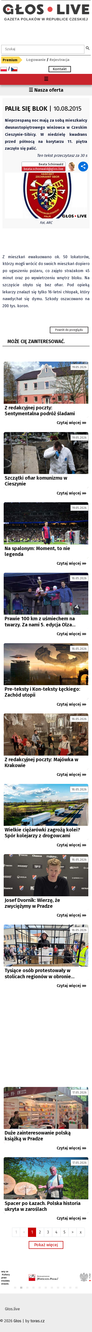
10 (70, 1288)
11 (77, 1288)
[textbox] (42, 49)
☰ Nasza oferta (46, 90)
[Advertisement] (46, 1040)
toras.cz (37, 1321)
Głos (17, 1321)
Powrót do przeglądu (69, 330)
